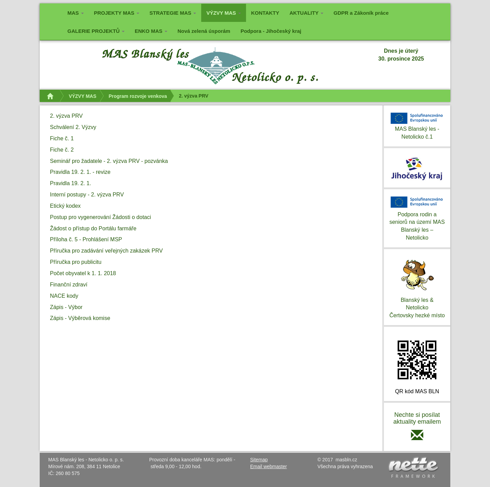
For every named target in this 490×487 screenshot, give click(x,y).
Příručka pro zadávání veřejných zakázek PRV (106, 251)
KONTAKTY (265, 13)
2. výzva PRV (66, 116)
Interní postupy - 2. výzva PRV (87, 194)
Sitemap (259, 459)
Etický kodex (65, 206)
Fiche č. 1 (62, 138)
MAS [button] (75, 13)
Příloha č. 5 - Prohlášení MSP (86, 239)
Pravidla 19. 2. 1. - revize (80, 172)
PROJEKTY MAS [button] (116, 13)
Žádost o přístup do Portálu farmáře (93, 228)
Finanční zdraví (68, 284)
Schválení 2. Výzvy (73, 127)
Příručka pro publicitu (75, 262)
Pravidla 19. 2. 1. (70, 183)
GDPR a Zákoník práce (361, 13)
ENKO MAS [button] (151, 31)
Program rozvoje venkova (137, 96)
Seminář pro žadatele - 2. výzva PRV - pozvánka (109, 161)
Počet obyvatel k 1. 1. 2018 (83, 273)
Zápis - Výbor (66, 307)
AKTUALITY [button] (306, 13)
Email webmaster (268, 466)
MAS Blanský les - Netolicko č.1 (417, 125)
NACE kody (64, 296)
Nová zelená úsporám (204, 31)
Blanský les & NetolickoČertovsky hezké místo (417, 286)
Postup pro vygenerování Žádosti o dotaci (100, 217)
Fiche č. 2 (62, 150)
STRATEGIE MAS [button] (173, 13)
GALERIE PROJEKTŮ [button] (96, 31)
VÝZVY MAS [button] (226, 12)
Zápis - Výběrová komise (80, 318)
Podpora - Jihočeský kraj (271, 31)
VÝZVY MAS (82, 96)
